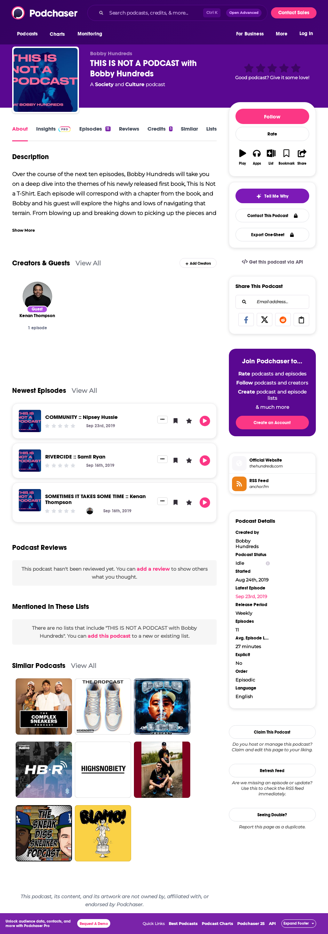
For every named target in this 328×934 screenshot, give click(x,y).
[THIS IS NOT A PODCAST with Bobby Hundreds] (46, 80)
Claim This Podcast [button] (272, 732)
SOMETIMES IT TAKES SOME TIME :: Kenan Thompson (95, 499)
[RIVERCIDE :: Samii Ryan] (30, 460)
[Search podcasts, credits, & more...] (154, 12)
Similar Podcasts (38, 665)
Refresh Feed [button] (272, 770)
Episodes (94, 128)
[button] (29, 34)
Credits (160, 128)
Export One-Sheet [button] (272, 234)
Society (104, 84)
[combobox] (177, 13)
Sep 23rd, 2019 (251, 596)
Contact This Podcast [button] (272, 215)
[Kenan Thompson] (37, 296)
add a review (153, 569)
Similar (189, 128)
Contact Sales (293, 13)
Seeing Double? (272, 814)
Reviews (129, 128)
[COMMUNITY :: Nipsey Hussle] (30, 421)
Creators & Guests (41, 263)
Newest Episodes (39, 390)
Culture (134, 84)
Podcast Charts (217, 923)
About (20, 128)
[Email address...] (272, 301)
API (272, 923)
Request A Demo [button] (94, 923)
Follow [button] (272, 116)
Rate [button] (272, 134)
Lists (211, 128)
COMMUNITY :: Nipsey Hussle (81, 417)
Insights (46, 128)
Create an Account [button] (272, 422)
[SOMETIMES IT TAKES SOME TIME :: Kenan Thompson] (30, 500)
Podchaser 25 (251, 923)
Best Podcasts (183, 923)
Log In (306, 34)
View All (88, 263)
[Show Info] (268, 563)
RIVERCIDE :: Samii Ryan (75, 456)
